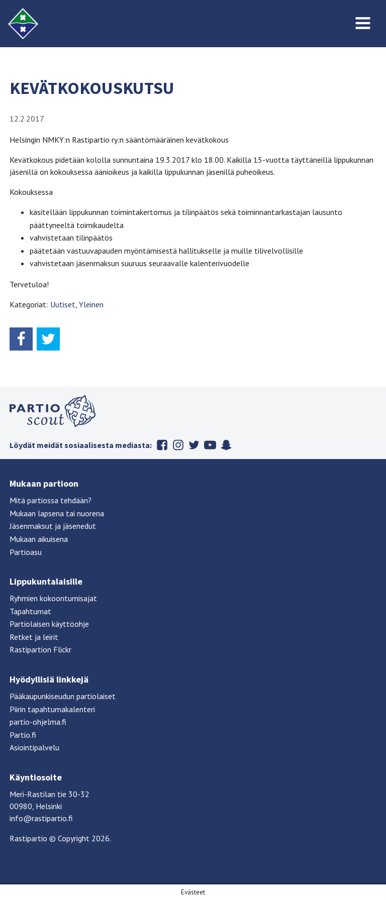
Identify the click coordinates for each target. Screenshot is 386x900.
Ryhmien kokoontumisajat (53, 598)
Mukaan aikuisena (39, 539)
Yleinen (91, 304)
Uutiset (62, 304)
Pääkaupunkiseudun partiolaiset (63, 696)
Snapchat (226, 445)
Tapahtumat (30, 611)
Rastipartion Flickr (40, 649)
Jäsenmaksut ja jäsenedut (53, 526)
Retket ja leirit (34, 637)
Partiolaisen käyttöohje (49, 624)
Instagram (178, 445)
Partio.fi (23, 735)
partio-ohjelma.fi (38, 722)
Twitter (194, 445)
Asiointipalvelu (34, 747)
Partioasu (26, 552)
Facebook (162, 445)
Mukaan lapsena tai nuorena (57, 513)
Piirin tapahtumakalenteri (52, 709)
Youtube (210, 445)
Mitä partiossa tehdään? (50, 500)
